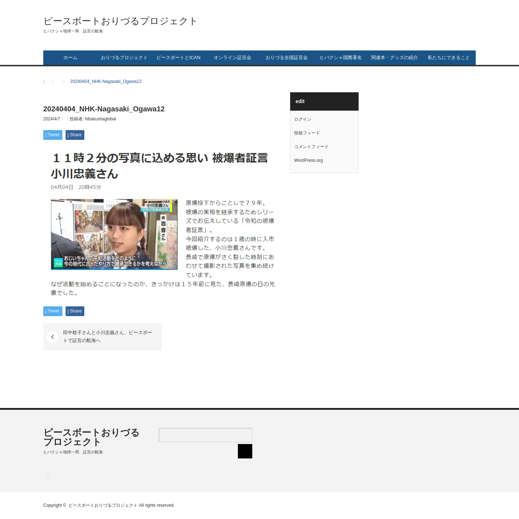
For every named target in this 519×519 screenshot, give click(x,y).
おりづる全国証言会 (287, 57)
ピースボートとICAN (178, 57)
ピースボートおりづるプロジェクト (120, 21)
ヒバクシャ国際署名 (341, 57)
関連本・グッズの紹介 (394, 57)
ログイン (302, 119)
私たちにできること (449, 57)
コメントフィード (311, 146)
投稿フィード (307, 133)
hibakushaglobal (100, 118)
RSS (47, 476)
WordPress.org (308, 160)
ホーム (70, 57)
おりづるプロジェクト (124, 57)
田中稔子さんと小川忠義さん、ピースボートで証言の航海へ (107, 336)
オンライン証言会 (232, 57)
